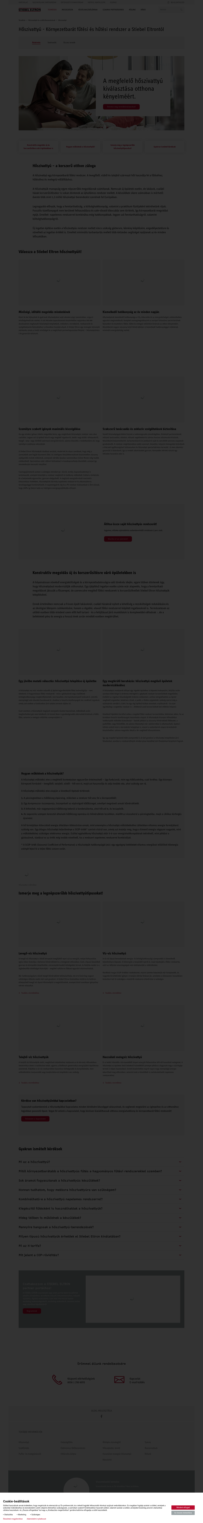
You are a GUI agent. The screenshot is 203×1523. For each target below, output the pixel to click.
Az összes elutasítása (183, 1513)
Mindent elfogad (183, 1507)
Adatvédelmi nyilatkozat (36, 1519)
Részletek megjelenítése (13, 1519)
